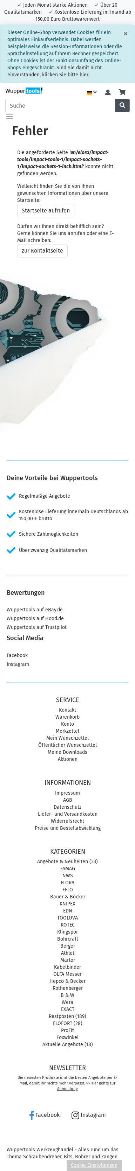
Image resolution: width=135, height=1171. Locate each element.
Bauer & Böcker (67, 897)
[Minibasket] (122, 93)
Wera (67, 1002)
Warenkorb (67, 717)
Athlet (67, 953)
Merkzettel (67, 731)
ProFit (67, 1030)
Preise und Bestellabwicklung (68, 828)
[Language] (92, 93)
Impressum (67, 793)
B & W (67, 995)
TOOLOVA (67, 918)
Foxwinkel (67, 1037)
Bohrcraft (67, 939)
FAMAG (67, 869)
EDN (67, 911)
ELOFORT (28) (67, 1023)
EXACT (67, 1009)
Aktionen (67, 759)
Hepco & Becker (67, 981)
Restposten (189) (67, 1016)
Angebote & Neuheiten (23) (67, 862)
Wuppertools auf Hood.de (35, 619)
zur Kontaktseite (42, 250)
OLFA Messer (67, 974)
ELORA (67, 883)
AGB (67, 800)
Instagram (18, 664)
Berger (67, 946)
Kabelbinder (67, 967)
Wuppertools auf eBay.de (35, 610)
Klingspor (67, 932)
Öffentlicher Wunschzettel (67, 745)
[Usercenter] (108, 93)
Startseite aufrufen (46, 210)
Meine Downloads (67, 752)
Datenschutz (67, 807)
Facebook (17, 655)
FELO (67, 890)
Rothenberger (68, 988)
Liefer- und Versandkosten (67, 814)
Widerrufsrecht (67, 821)
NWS (67, 876)
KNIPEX (67, 904)
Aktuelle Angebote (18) (67, 1045)
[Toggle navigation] (9, 116)
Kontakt (67, 710)
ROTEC (68, 925)
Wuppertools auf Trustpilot (37, 627)
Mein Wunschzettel (67, 738)
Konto (67, 724)
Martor (67, 960)
